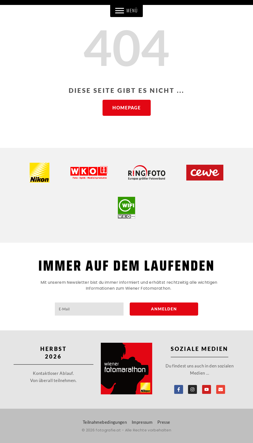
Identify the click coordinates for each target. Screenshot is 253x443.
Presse (163, 422)
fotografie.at (108, 430)
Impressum (142, 422)
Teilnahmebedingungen (105, 422)
